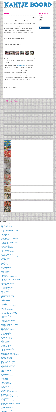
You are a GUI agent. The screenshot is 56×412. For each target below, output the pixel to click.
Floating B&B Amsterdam (6, 382)
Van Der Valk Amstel (5, 231)
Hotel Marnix (4, 284)
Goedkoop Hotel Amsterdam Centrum (9, 242)
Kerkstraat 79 (4, 274)
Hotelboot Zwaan (5, 398)
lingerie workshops (21, 65)
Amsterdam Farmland (5, 378)
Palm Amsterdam (5, 259)
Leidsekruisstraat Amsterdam (7, 251)
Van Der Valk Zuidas (5, 233)
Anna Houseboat (5, 402)
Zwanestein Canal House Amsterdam (9, 391)
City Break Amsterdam (6, 340)
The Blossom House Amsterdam (8, 320)
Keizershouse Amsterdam (7, 287)
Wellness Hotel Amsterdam (7, 246)
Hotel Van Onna (4, 367)
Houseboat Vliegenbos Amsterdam (8, 305)
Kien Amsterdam (4, 369)
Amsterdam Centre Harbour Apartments (10, 354)
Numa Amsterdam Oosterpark (7, 295)
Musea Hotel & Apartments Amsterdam (9, 400)
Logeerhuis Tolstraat (5, 266)
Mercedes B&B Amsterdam (7, 309)
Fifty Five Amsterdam (5, 362)
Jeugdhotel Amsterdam (6, 268)
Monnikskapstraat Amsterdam (7, 254)
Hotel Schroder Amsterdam (7, 286)
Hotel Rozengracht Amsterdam (8, 270)
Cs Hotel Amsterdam (5, 408)
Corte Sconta (4, 304)
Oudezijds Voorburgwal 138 (7, 359)
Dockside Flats (4, 255)
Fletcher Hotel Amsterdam (6, 226)
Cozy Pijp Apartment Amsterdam (8, 361)
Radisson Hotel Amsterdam (7, 229)
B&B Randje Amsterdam (6, 370)
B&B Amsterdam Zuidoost (6, 371)
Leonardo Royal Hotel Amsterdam (8, 223)
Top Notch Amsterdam (6, 333)
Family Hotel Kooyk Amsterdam (7, 296)
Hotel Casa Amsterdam (6, 234)
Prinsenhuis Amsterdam (6, 345)
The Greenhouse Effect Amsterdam (9, 312)
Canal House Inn (4, 321)
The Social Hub (4, 235)
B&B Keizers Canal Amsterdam (7, 323)
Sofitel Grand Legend (5, 315)
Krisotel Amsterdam (5, 341)
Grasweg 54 (3, 280)
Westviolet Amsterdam (6, 385)
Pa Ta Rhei (3, 307)
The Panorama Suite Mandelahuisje (9, 363)
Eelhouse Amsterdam (6, 319)
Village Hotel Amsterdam (6, 271)
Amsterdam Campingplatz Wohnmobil (9, 238)
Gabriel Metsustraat (5, 311)
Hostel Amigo (4, 326)
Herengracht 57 (4, 275)
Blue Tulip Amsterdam (6, 383)
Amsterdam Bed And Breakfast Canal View (10, 396)
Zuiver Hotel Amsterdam (6, 237)
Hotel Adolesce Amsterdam (7, 330)
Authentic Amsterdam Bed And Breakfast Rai (10, 403)
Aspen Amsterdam (5, 374)
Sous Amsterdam (5, 291)
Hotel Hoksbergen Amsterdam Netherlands (10, 279)
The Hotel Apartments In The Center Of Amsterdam (12, 389)
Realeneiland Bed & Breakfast (7, 366)
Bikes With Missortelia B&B (7, 344)
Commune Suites (5, 297)
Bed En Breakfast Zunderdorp (7, 283)
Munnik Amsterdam (5, 301)
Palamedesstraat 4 (5, 352)
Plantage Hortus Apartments (7, 407)
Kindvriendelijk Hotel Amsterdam (8, 241)
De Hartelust (4, 377)
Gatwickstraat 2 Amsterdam (7, 375)
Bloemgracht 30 (4, 379)
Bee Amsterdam (4, 272)
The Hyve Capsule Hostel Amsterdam (9, 276)
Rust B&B (3, 381)
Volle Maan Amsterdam (6, 267)
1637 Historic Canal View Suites (8, 353)
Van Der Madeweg (5, 249)
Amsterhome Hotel (5, 346)
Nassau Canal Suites (5, 342)
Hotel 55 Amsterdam (5, 289)
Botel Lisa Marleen (5, 328)
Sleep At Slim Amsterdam (6, 395)
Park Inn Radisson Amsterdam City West (10, 230)
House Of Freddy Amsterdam (7, 349)
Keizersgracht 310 (5, 262)
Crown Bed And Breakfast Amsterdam (9, 324)
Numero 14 (3, 308)
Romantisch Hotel (5, 243)
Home (6, 13)
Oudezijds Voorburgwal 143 (7, 394)
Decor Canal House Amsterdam (8, 357)
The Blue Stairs (4, 404)
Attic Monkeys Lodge (5, 325)
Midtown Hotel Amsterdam (7, 337)
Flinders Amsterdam (5, 300)
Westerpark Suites (5, 390)
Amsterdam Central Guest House (8, 406)
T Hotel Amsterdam (5, 336)
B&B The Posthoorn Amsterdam (8, 329)
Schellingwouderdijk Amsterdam (8, 332)
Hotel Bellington (4, 293)
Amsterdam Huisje (5, 245)
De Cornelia (3, 282)
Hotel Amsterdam (5, 227)
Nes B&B (3, 387)
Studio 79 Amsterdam (5, 264)
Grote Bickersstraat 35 (6, 393)
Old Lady (3, 292)
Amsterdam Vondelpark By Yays (8, 348)
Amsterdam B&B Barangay (6, 410)
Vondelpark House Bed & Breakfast (9, 313)
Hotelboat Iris (4, 350)
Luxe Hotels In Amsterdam (7, 247)
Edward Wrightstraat (5, 253)
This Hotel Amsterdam (6, 288)
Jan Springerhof (4, 260)
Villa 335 (3, 399)
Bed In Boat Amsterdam (6, 316)
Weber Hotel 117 (4, 356)
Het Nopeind (4, 263)
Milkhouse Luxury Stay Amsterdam (8, 338)
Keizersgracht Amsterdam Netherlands (9, 256)
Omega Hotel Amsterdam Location (8, 299)
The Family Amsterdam (6, 303)
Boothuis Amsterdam (5, 225)
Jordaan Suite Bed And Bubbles (8, 365)
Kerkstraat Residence (5, 386)
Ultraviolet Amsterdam (6, 373)
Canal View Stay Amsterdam (7, 334)
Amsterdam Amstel (5, 239)
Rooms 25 (3, 317)
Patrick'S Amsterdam (5, 258)
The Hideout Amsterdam (6, 250)
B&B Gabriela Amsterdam (6, 358)
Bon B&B (3, 278)
